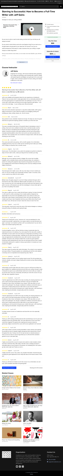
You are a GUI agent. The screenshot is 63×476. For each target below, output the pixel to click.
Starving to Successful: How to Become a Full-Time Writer (10, 26)
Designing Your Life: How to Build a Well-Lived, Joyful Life (10, 406)
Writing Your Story (6, 423)
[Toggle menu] (61, 6)
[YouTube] (17, 466)
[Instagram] (23, 466)
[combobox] (39, 6)
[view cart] (51, 1)
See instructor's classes (16, 82)
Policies (31, 474)
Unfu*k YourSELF (27, 423)
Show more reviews (9, 368)
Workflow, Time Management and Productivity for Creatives (31, 440)
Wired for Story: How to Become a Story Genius (32, 388)
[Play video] (32, 29)
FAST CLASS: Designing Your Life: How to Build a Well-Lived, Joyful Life (32, 406)
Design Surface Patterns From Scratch (11, 387)
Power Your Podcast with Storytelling (11, 440)
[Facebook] (20, 466)
